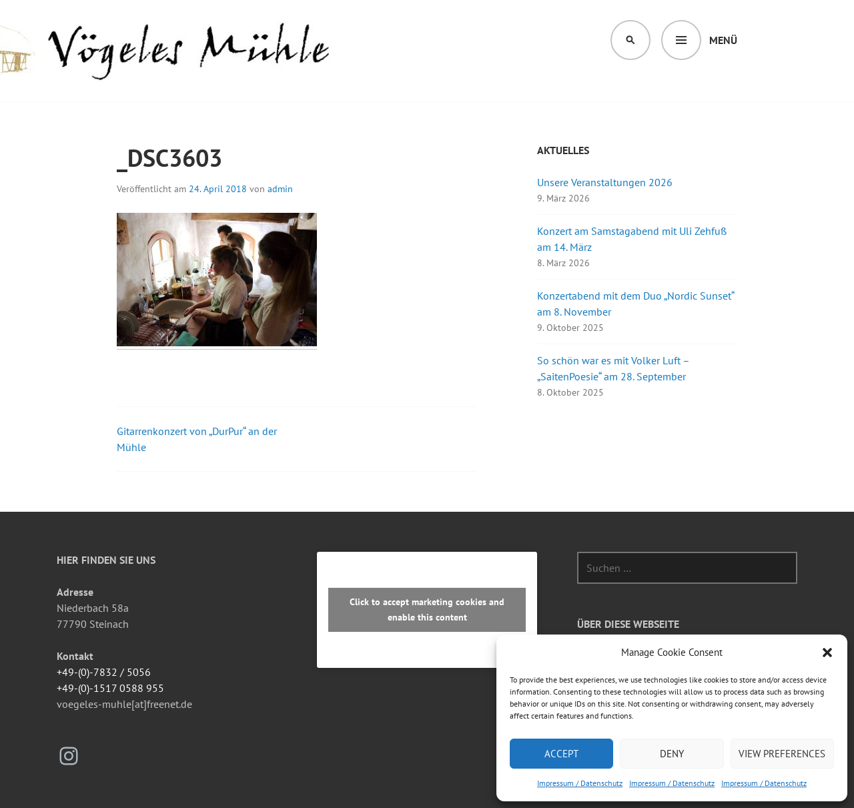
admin (280, 189)
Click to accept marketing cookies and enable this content (427, 609)
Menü (723, 40)
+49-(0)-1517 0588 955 (110, 688)
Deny (672, 753)
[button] (827, 652)
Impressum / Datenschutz (579, 783)
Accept (561, 753)
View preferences (782, 753)
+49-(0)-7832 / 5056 (104, 672)
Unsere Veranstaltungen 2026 (605, 182)
